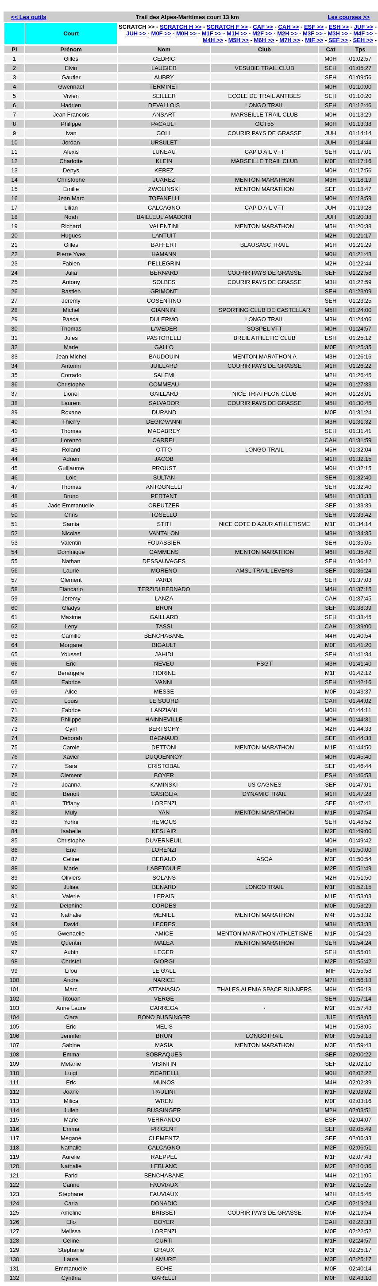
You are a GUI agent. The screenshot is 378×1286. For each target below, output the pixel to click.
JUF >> (363, 26)
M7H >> (289, 40)
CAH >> (288, 26)
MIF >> (314, 40)
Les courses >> (349, 17)
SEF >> (338, 40)
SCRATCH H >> (180, 26)
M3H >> (338, 33)
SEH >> (363, 40)
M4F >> (363, 33)
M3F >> (313, 33)
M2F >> (262, 33)
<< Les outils (28, 17)
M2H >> (287, 33)
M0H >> (186, 33)
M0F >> (161, 33)
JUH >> (136, 33)
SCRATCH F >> (227, 26)
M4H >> (213, 40)
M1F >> (212, 33)
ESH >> (339, 26)
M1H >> (237, 33)
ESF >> (314, 26)
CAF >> (263, 26)
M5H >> (238, 40)
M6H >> (264, 40)
